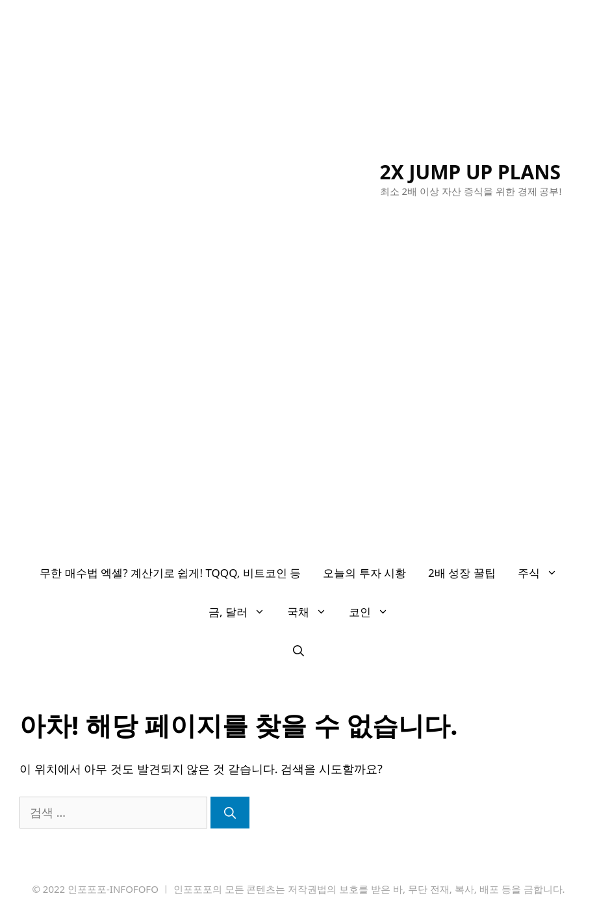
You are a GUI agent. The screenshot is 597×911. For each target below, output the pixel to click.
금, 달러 (242, 612)
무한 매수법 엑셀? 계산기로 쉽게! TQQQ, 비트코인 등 (170, 572)
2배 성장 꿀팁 (462, 572)
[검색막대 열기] (298, 651)
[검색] (229, 812)
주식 (543, 573)
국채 (312, 612)
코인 (374, 612)
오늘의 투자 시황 (364, 572)
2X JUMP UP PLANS (470, 172)
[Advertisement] (298, 456)
